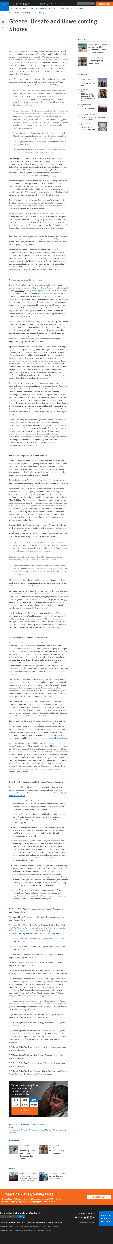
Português (47, 4)
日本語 (41, 4)
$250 (34, 1099)
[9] (29, 491)
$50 (16, 1099)
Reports (34, 8)
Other (34, 1104)
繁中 (21, 4)
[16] (61, 619)
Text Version (58, 1222)
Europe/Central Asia (31, 1124)
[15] (46, 608)
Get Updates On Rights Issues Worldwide (20, 1212)
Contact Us (4, 1222)
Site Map (38, 1222)
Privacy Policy (21, 1222)
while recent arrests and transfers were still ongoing (37, 648)
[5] (58, 270)
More (64, 4)
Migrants (13, 1132)
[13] (36, 586)
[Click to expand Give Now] (80, 8)
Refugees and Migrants (18, 1130)
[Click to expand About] (70, 8)
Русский (53, 4)
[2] (18, 173)
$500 (16, 1104)
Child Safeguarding (47, 1222)
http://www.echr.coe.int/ (50, 973)
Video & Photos (44, 8)
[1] (10, 909)
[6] (49, 378)
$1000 (25, 1104)
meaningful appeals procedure (35, 291)
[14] (65, 599)
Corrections (12, 1222)
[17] (59, 627)
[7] (52, 406)
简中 (17, 4)
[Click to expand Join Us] (62, 8)
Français (30, 4)
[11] (10, 1014)
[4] (34, 244)
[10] (64, 497)
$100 (25, 1099)
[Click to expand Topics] (26, 8)
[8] (37, 445)
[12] (23, 574)
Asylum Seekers (59, 1130)
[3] (55, 175)
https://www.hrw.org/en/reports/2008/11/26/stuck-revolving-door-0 (35, 934)
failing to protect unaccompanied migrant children (47, 738)
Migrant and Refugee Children (40, 1130)
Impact (54, 8)
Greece (42, 1124)
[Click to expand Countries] (16, 8)
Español (59, 4)
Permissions (30, 1222)
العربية (13, 4)
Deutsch (36, 4)
